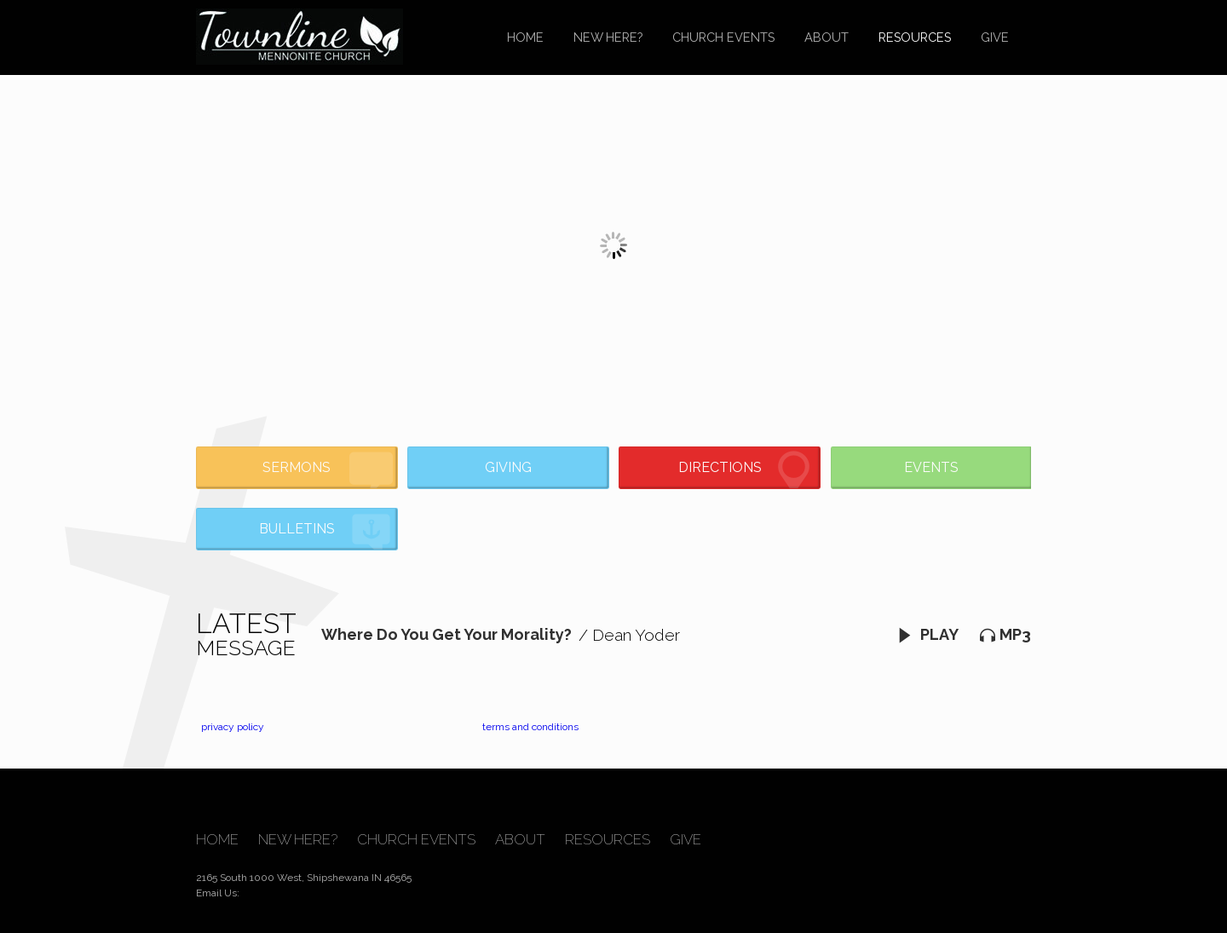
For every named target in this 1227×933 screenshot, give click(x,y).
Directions (747, 470)
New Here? (607, 37)
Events (931, 467)
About (826, 37)
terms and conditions (530, 727)
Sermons (327, 470)
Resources (914, 37)
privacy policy (232, 727)
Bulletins (326, 532)
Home (525, 37)
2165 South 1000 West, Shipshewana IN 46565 (304, 878)
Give (995, 37)
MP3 (1005, 634)
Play (928, 634)
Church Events (723, 37)
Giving (508, 467)
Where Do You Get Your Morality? (446, 634)
